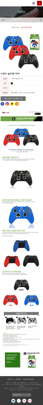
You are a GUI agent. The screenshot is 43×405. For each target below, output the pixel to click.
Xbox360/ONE (26, 27)
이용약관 (18, 379)
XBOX (3, 20)
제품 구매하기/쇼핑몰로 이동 (13, 98)
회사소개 (10, 379)
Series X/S (15, 27)
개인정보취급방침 (28, 379)
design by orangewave (25, 390)
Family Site (22, 395)
